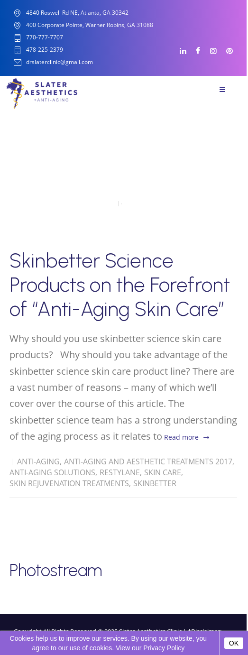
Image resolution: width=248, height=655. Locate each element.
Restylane (120, 472)
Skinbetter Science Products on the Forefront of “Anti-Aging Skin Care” (119, 285)
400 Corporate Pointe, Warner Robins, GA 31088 (89, 25)
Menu (222, 89)
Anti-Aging (38, 461)
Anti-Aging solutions (52, 472)
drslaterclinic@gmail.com (59, 62)
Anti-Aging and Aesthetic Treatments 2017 (148, 461)
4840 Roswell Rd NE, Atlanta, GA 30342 (77, 13)
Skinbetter (154, 483)
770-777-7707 (44, 37)
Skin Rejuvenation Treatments (69, 483)
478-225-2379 (44, 50)
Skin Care (162, 472)
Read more (181, 437)
